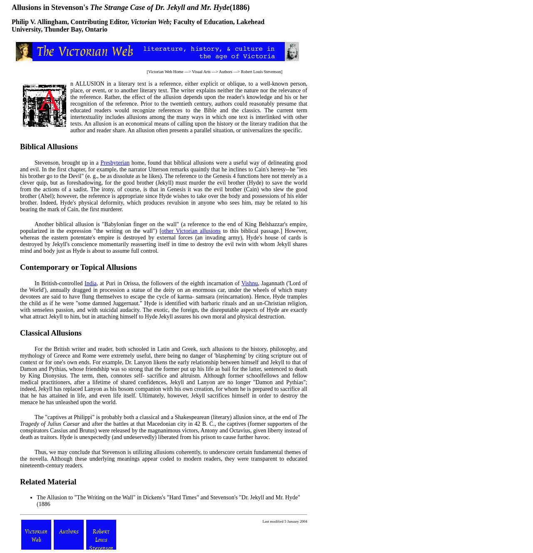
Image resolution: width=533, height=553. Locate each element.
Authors (225, 71)
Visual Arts (201, 71)
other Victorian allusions (191, 231)
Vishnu (250, 283)
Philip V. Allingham (39, 21)
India (91, 283)
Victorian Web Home (166, 71)
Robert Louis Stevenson (261, 71)
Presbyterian (115, 163)
